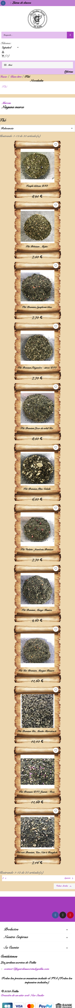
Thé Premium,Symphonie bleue (38, 307)
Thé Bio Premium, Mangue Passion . (37, 670)
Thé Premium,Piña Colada (37, 489)
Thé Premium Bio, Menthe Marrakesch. (37, 731)
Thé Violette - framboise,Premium (37, 549)
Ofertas (69, 71)
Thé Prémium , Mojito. (37, 246)
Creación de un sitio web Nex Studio (23, 995)
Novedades (37, 80)
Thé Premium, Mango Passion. (37, 610)
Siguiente (69, 878)
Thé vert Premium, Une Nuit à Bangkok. (37, 852)
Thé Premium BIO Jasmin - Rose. (37, 791)
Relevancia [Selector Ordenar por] (37, 128)
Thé (5, 86)
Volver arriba (64, 886)
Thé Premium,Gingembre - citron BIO (37, 367)
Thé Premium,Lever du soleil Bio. (37, 428)
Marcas (7, 103)
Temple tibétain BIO (37, 186)
